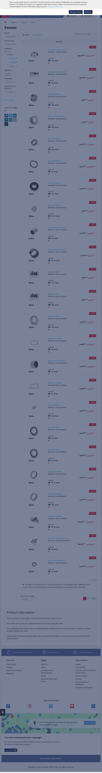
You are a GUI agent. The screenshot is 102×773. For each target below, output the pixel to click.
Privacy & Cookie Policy (55, 7)
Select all (88, 12)
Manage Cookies (75, 12)
